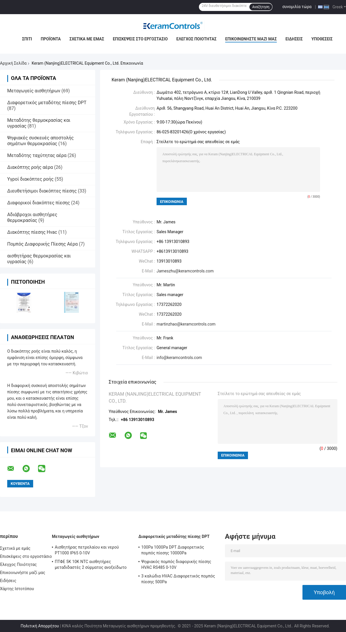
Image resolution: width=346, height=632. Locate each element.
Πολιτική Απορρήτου (39, 626)
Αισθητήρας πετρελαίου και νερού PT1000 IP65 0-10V (87, 550)
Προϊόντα (51, 39)
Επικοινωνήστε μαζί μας (251, 39)
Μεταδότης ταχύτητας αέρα (37, 155)
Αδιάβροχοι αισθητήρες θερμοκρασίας (32, 217)
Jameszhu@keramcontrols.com (185, 271)
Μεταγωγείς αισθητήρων (33, 91)
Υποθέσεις (322, 39)
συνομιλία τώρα (296, 6)
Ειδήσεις (294, 39)
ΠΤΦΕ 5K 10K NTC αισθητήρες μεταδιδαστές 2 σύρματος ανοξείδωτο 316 (91, 565)
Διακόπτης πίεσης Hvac (32, 232)
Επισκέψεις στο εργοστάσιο (140, 39)
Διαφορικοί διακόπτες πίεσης (38, 202)
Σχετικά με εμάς (86, 39)
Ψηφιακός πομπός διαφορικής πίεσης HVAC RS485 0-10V (176, 564)
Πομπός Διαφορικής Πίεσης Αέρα (42, 244)
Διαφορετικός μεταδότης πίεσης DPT (46, 102)
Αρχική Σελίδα (13, 63)
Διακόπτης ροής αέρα (30, 167)
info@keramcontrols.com (179, 357)
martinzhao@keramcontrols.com (186, 324)
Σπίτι (27, 39)
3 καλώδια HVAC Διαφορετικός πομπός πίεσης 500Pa (178, 579)
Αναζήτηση (261, 7)
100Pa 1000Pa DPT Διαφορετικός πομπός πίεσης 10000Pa (172, 550)
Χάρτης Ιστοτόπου (17, 588)
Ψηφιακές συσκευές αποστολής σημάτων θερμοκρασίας (40, 140)
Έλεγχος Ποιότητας (196, 39)
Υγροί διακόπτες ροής (30, 179)
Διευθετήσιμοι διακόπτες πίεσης (42, 191)
